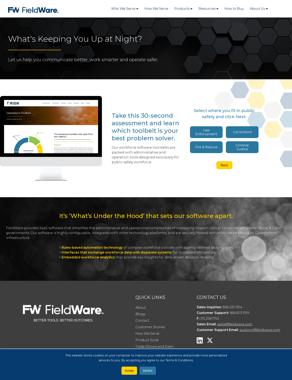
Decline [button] (147, 370)
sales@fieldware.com (234, 324)
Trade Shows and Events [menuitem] (155, 346)
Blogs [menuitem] (140, 314)
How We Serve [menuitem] (147, 333)
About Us (257, 9)
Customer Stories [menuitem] (150, 327)
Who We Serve (123, 9)
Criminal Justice (242, 147)
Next (224, 165)
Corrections (242, 132)
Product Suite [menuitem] (147, 340)
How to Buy (234, 9)
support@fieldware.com (259, 330)
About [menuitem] (140, 307)
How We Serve (156, 9)
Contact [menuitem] (142, 320)
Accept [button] (129, 370)
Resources (207, 9)
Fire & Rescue (206, 147)
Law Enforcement (206, 132)
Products (182, 9)
